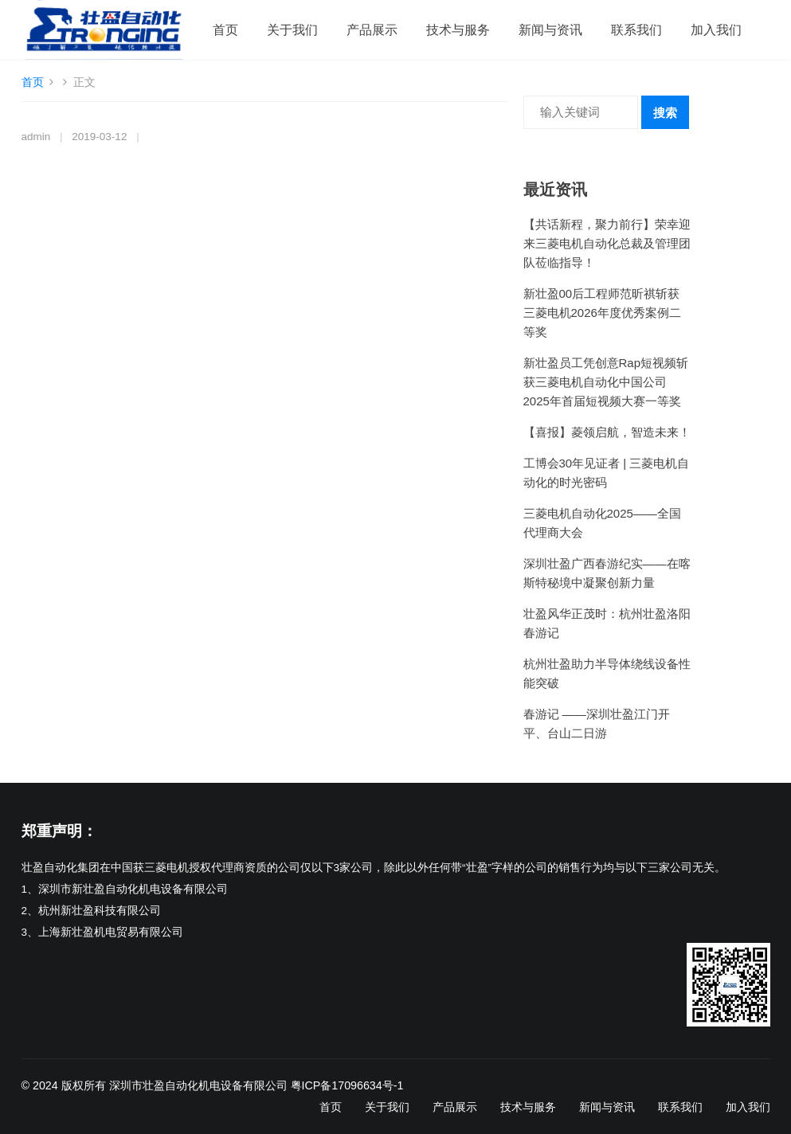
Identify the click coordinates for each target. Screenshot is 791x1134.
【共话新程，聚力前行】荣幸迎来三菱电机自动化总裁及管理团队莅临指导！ (607, 243)
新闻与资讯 (550, 30)
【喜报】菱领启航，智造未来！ (607, 432)
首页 (225, 30)
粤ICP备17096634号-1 (347, 1085)
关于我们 (292, 30)
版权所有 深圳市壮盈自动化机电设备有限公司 (174, 1085)
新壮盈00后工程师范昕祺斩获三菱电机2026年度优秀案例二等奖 (602, 312)
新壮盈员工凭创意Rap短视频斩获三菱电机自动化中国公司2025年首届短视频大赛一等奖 (606, 382)
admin (36, 137)
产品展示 (372, 30)
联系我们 (636, 30)
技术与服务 (458, 30)
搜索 (665, 112)
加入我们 (716, 30)
